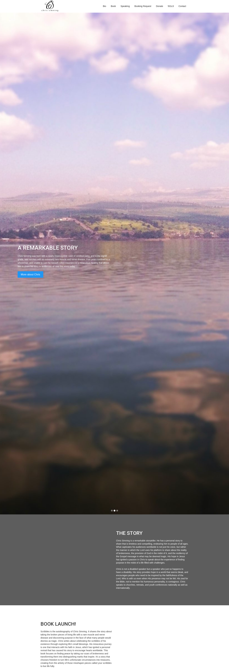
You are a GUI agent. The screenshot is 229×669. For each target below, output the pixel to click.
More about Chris (32, 274)
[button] (112, 510)
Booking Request (142, 6)
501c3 (171, 6)
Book (113, 6)
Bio (104, 6)
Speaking (125, 6)
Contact (182, 6)
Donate (159, 6)
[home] (50, 6)
